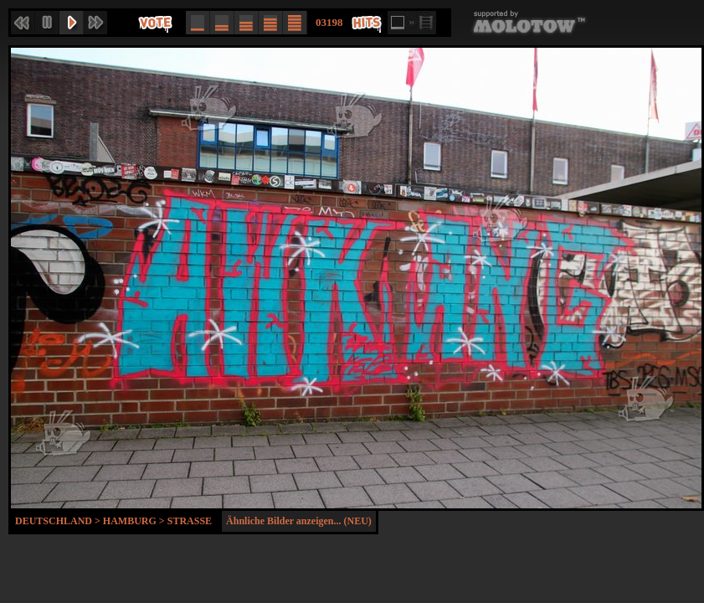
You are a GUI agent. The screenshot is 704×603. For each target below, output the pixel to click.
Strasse (189, 521)
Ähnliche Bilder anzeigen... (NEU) (299, 521)
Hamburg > (135, 521)
